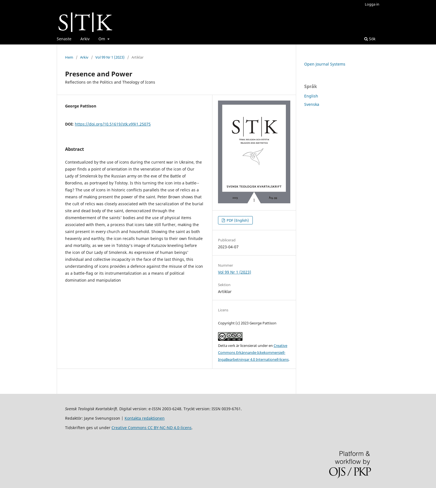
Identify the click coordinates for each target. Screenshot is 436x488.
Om (102, 38)
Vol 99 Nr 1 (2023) (110, 57)
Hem (69, 57)
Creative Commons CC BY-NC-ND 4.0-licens (152, 427)
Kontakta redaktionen (145, 418)
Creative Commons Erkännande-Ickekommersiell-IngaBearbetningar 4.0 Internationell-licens (253, 352)
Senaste (64, 38)
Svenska (311, 104)
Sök (369, 38)
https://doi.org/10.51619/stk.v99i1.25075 (113, 124)
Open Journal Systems (324, 64)
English (311, 96)
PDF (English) (237, 220)
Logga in (372, 4)
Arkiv (85, 38)
